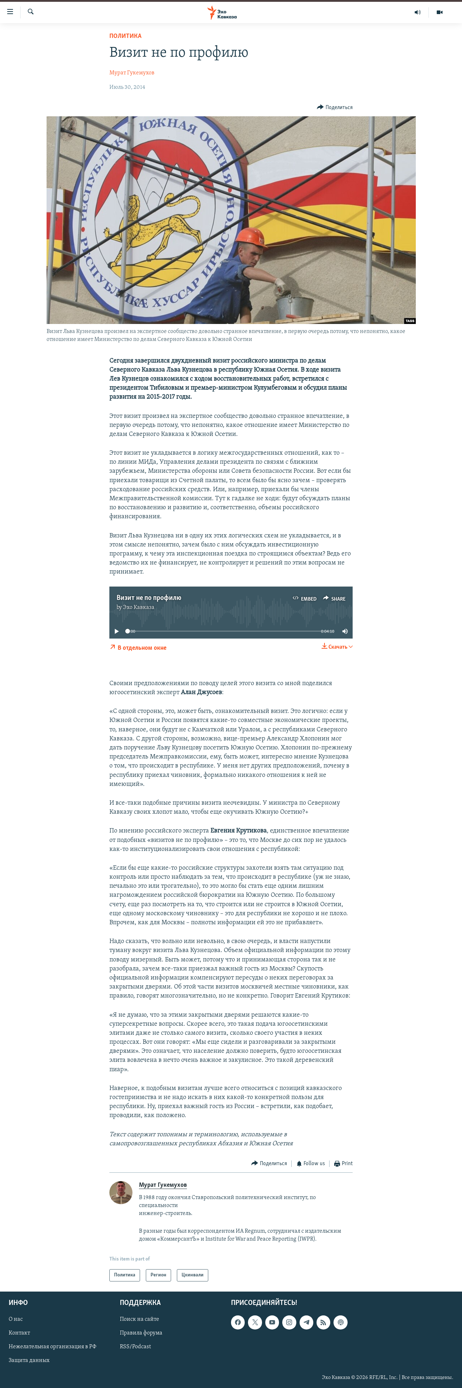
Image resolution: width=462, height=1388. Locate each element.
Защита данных (29, 1361)
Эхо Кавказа (138, 607)
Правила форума (141, 1333)
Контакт (19, 1333)
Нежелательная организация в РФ (52, 1347)
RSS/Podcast (135, 1347)
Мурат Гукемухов (131, 73)
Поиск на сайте (139, 1319)
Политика (125, 36)
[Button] (335, 107)
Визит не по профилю (149, 598)
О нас (16, 1319)
